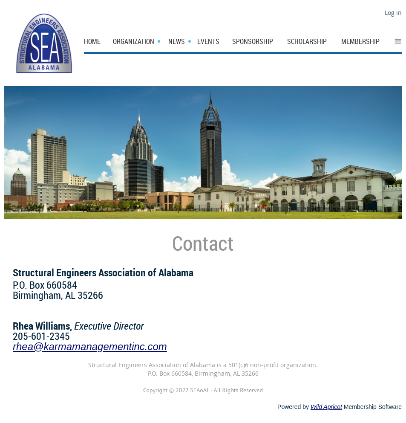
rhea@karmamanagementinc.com (90, 346)
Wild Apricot (326, 406)
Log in (393, 13)
